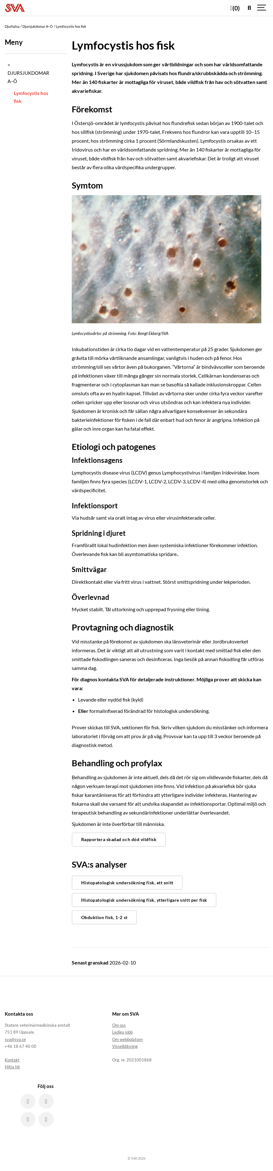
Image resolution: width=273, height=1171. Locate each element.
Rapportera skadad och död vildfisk (119, 839)
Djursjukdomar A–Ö (28, 77)
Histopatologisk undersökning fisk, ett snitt (127, 882)
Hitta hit (12, 1066)
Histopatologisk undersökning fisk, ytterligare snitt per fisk (144, 900)
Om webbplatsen (127, 1039)
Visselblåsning (125, 1046)
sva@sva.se (15, 1039)
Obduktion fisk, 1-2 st (104, 917)
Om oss (119, 1025)
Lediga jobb (122, 1032)
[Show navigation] (262, 8)
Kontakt (12, 1059)
